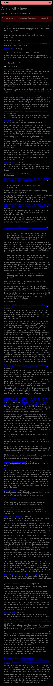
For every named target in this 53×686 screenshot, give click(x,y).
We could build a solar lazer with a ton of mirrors (26, 574)
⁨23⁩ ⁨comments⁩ (44, 402)
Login (49, 2)
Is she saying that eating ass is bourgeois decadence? (28, 499)
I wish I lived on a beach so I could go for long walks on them (30, 25)
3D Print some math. (18, 69)
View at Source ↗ (8, 20)
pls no (14, 612)
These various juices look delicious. (22, 96)
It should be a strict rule (19, 462)
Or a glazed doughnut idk (19, 34)
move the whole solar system (22, 580)
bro (13, 49)
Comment (7, 25)
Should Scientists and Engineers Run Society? (26, 439)
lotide (6, 3)
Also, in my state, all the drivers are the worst (25, 404)
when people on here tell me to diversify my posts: (27, 44)
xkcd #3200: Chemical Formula (21, 583)
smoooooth (15, 469)
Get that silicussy (17, 516)
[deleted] (14, 490)
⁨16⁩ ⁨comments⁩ (44, 660)
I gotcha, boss (16, 173)
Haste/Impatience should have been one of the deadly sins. (25, 658)
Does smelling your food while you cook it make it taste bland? (30, 662)
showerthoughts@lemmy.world (30, 402)
